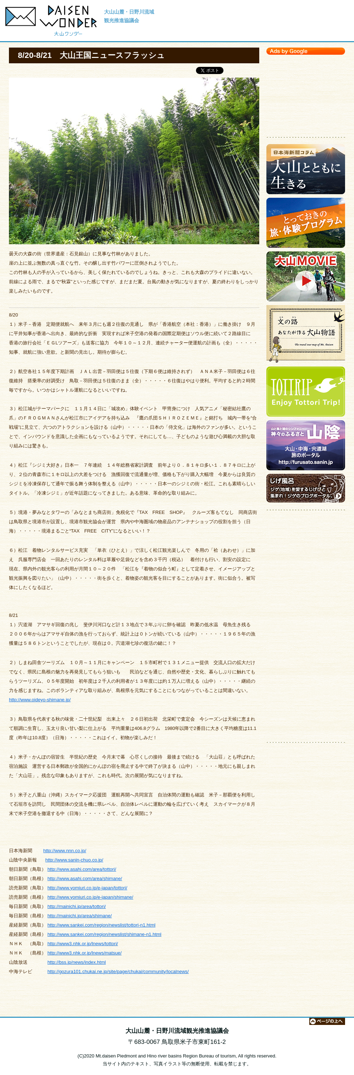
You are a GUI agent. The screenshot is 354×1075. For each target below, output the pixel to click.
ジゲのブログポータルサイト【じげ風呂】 (305, 490)
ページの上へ (327, 1021)
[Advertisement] (305, 94)
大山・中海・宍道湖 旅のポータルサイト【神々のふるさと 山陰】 (305, 447)
